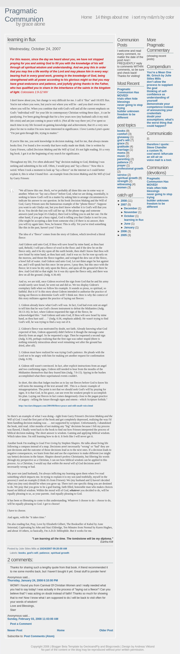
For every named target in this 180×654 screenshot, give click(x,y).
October (129, 216)
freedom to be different (126, 116)
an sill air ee (154, 156)
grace (121, 143)
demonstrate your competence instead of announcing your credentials (160, 108)
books (22, 552)
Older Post (106, 630)
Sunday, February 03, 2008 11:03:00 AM (32, 619)
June (127, 223)
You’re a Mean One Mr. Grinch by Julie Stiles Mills (159, 75)
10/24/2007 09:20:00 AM (53, 548)
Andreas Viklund (144, 646)
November (130, 212)
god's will (32, 552)
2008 (124, 200)
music (121, 156)
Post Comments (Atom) (39, 636)
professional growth (130, 168)
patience (44, 552)
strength (122, 181)
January (129, 227)
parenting (123, 159)
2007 (124, 204)
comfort (122, 134)
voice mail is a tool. (159, 160)
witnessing (124, 184)
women (122, 187)
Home (86, 17)
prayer (121, 165)
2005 (124, 235)
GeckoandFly (91, 646)
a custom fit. (155, 150)
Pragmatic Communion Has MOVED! (128, 92)
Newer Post (14, 630)
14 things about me (111, 17)
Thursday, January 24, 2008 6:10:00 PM (32, 580)
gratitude (123, 146)
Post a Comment (21, 623)
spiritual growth (60, 552)
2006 (124, 231)
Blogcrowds (113, 646)
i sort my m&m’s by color (153, 17)
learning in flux (21, 39)
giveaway (123, 137)
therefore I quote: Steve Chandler (158, 146)
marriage (123, 149)
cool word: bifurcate (160, 153)
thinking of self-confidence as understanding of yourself (158, 96)
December (130, 208)
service (122, 174)
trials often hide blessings (127, 100)
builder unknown (128, 111)
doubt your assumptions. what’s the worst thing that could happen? (160, 121)
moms (121, 152)
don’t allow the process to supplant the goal (160, 85)
